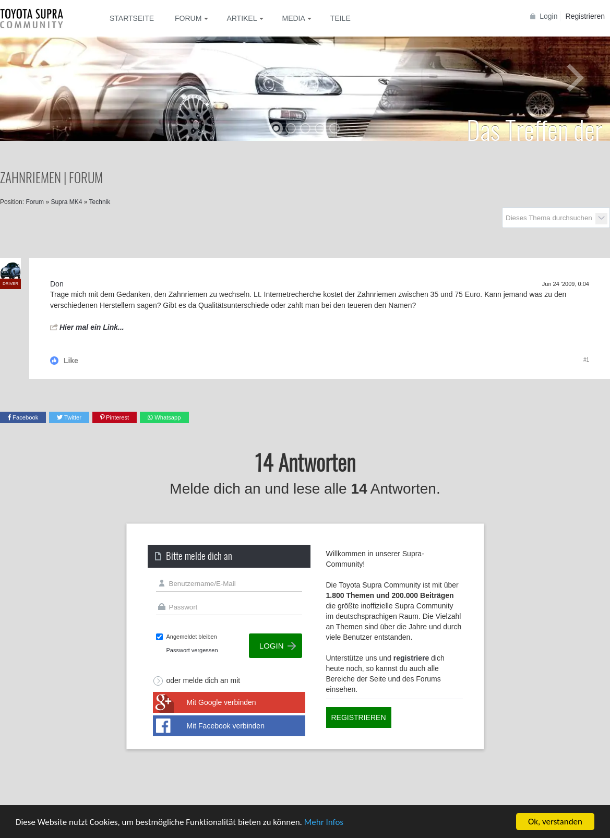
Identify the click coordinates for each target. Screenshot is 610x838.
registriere (411, 658)
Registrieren (585, 16)
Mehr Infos (323, 822)
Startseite (132, 18)
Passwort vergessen (192, 650)
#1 (586, 360)
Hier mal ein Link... (91, 327)
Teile (340, 18)
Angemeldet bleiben (191, 636)
